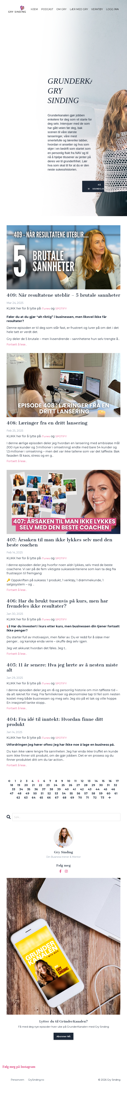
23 (58, 795)
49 (45, 803)
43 (107, 799)
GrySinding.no (36, 1094)
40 (82, 799)
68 (83, 808)
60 (20, 808)
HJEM (34, 9)
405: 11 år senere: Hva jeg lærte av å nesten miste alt (59, 676)
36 (50, 799)
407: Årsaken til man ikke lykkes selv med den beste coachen (59, 549)
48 (37, 803)
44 (115, 799)
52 (68, 803)
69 (92, 808)
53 (76, 803)
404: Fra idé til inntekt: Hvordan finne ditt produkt (59, 731)
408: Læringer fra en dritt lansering (50, 429)
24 (66, 795)
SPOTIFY (63, 314)
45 (12, 803)
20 (34, 795)
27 (90, 795)
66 (67, 808)
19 (26, 795)
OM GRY (61, 9)
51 (61, 803)
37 (58, 799)
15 (108, 791)
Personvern (17, 1094)
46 (20, 803)
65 (59, 808)
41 (90, 799)
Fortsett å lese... (17, 350)
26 (82, 795)
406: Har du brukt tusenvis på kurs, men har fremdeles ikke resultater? (61, 611)
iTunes (47, 314)
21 (42, 795)
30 (115, 795)
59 (11, 808)
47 (29, 803)
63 (43, 808)
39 (74, 799)
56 (99, 803)
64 (51, 808)
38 (66, 799)
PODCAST (47, 9)
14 (101, 791)
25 (74, 795)
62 (35, 808)
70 (100, 808)
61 (27, 808)
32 (19, 799)
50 (54, 803)
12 (86, 791)
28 (98, 795)
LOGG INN (112, 9)
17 (12, 795)
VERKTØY (97, 9)
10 (72, 791)
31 (11, 799)
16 (115, 791)
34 (34, 799)
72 (115, 808)
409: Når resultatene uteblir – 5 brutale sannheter (55, 298)
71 (107, 808)
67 (75, 808)
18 (19, 795)
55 (92, 803)
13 (93, 791)
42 (98, 799)
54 (84, 803)
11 (79, 791)
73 (60, 812)
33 (26, 799)
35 (42, 799)
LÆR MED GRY (79, 9)
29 (106, 795)
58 (115, 803)
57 (107, 803)
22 (50, 795)
